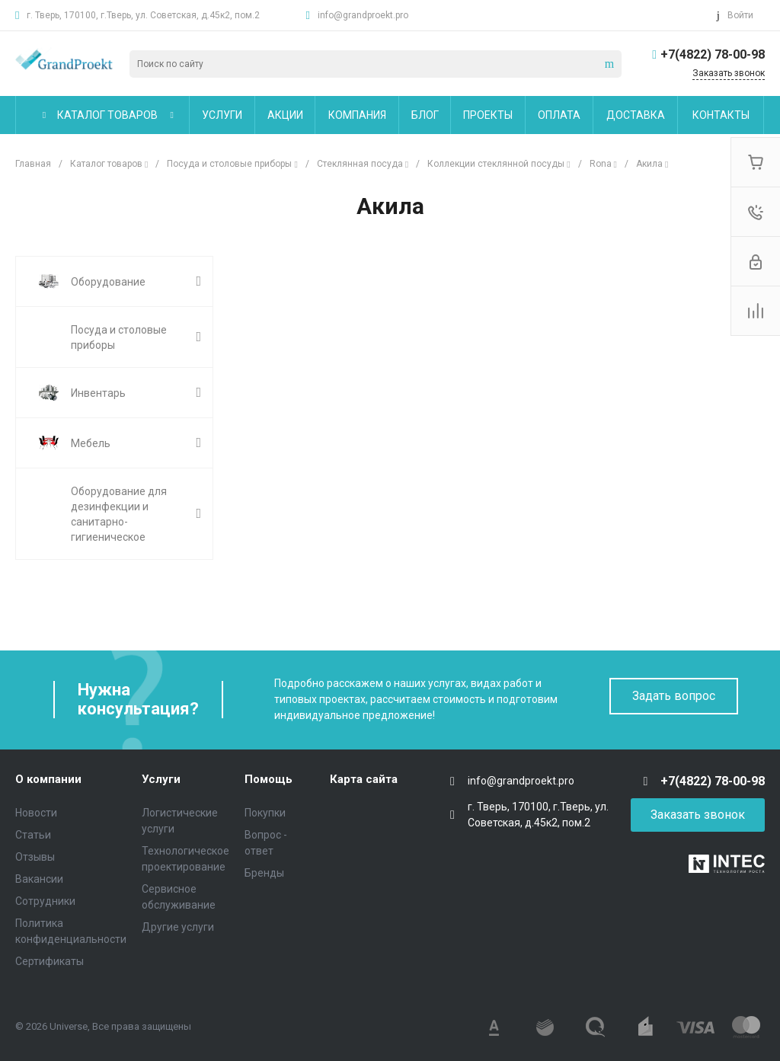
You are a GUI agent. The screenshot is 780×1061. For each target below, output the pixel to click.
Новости (36, 813)
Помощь (268, 779)
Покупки (265, 813)
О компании (48, 779)
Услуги (161, 779)
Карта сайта (364, 779)
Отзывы (35, 857)
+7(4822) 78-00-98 (712, 54)
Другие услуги (178, 927)
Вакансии (39, 879)
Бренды (264, 873)
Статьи (33, 835)
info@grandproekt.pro (363, 15)
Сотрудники (45, 901)
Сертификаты (49, 961)
